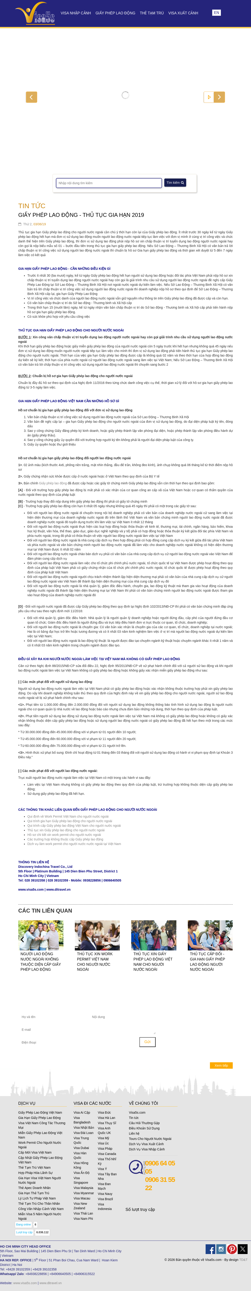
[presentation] (113, 1043)
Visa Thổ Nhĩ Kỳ (107, 1161)
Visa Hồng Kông (81, 1165)
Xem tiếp (221, 1065)
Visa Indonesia (105, 1206)
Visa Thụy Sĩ (107, 1123)
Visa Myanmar (84, 1193)
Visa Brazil (105, 1199)
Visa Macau (82, 1198)
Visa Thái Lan (83, 1213)
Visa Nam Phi (83, 1218)
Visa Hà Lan (106, 1118)
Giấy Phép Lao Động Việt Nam (40, 1112)
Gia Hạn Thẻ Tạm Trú (33, 1193)
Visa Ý (102, 1169)
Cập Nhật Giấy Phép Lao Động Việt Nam (40, 1160)
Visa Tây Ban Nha (107, 1176)
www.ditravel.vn (50, 1283)
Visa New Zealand (80, 1206)
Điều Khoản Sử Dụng (144, 1128)
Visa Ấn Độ (82, 1173)
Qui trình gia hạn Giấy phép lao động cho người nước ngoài (69, 821)
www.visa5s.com (25, 1283)
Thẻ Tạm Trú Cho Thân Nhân (39, 1203)
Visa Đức (104, 1112)
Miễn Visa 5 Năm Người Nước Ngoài (39, 1216)
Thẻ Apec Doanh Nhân (34, 1188)
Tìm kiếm (175, 182)
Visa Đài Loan (84, 1133)
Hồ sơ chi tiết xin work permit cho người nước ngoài (64, 835)
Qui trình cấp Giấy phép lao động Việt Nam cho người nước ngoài (74, 825)
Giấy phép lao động (53, 483)
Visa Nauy (105, 1194)
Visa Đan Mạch (104, 1186)
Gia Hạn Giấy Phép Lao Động (39, 1118)
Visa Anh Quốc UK (104, 1130)
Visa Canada (107, 1154)
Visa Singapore (81, 1180)
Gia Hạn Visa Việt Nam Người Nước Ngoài (39, 1180)
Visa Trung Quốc (81, 1140)
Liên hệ (134, 1133)
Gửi (147, 1042)
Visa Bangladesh (82, 1120)
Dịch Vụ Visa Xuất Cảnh (146, 1144)
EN (216, 13)
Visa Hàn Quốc (80, 1155)
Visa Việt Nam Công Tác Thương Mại (41, 1125)
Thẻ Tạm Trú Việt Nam (34, 1167)
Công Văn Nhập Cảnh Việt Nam (41, 1209)
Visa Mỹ (103, 1138)
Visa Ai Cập (82, 1112)
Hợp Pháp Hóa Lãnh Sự (35, 1173)
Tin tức (134, 1118)
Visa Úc (103, 1143)
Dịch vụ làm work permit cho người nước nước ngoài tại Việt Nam (74, 844)
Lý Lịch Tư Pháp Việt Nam (37, 1198)
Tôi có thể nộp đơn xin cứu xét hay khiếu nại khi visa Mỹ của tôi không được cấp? (200, 1035)
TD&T (243, 1260)
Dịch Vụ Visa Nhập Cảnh (147, 1149)
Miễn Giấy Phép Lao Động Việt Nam (40, 1135)
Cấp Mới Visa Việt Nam (35, 1152)
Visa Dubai (81, 1148)
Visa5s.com (137, 1112)
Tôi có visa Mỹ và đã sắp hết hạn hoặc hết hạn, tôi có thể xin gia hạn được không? (200, 1010)
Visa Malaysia (83, 1188)
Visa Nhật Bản (84, 1127)
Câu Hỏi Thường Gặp (144, 1123)
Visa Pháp (105, 1148)
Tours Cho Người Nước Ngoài (150, 1139)
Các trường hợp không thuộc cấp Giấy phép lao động (65, 839)
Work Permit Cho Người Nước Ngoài (39, 1145)
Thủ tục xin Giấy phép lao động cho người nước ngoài (66, 830)
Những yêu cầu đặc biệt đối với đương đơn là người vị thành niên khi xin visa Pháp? (199, 1049)
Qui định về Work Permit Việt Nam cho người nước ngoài (68, 816)
